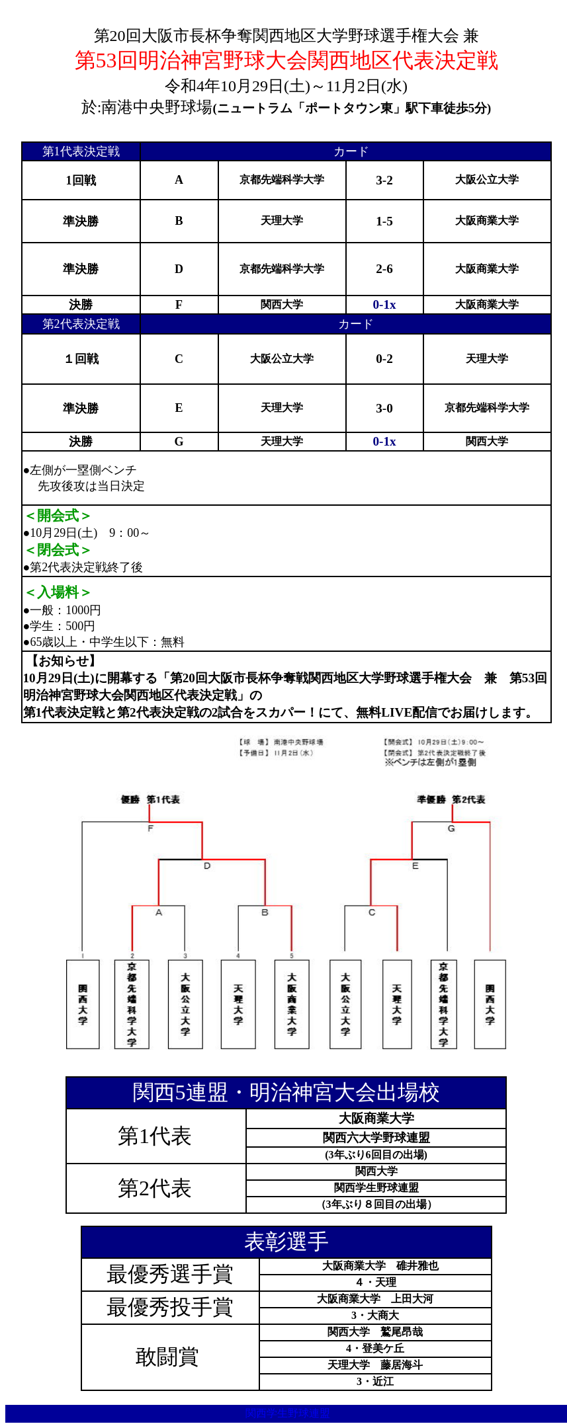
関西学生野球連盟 (287, 1413)
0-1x (384, 304)
